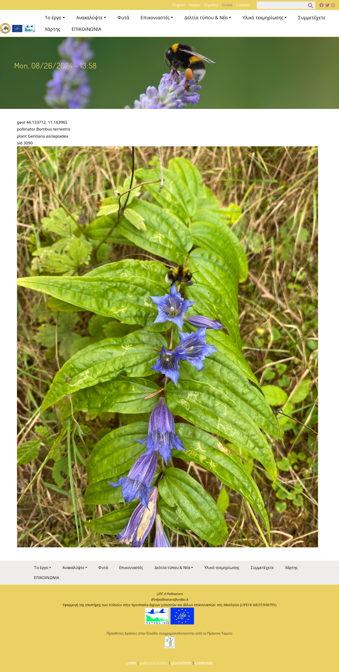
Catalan (243, 5)
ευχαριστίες (204, 662)
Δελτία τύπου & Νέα (206, 17)
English (179, 5)
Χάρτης (52, 29)
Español (211, 5)
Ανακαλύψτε (89, 17)
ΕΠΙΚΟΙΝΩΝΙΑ (86, 29)
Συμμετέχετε (311, 17)
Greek (227, 5)
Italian (194, 5)
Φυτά (123, 17)
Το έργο (53, 17)
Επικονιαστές (155, 17)
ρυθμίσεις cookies (154, 662)
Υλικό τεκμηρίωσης (262, 17)
